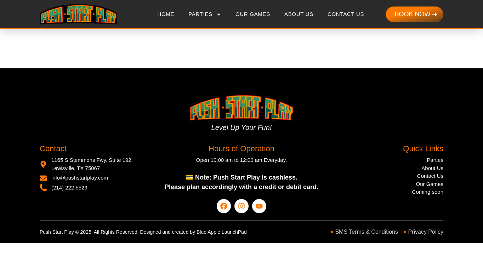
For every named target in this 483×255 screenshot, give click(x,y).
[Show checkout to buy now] (416, 14)
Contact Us (346, 14)
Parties (204, 14)
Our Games (252, 14)
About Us (298, 14)
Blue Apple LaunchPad (222, 232)
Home (165, 14)
